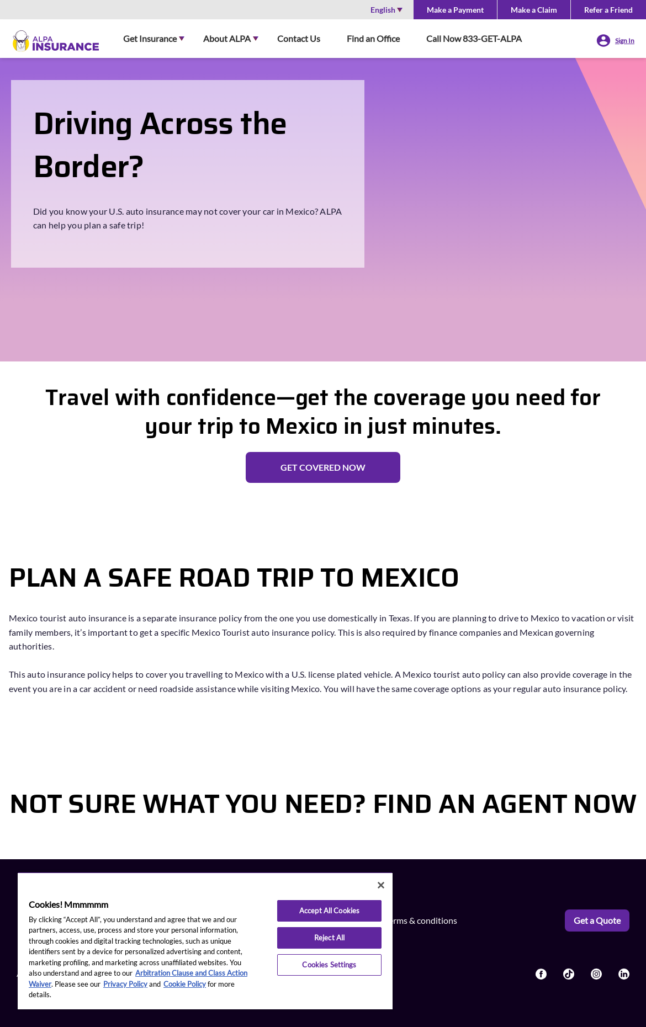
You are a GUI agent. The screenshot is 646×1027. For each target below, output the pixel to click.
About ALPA (227, 38)
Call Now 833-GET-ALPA (474, 38)
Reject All (329, 937)
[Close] (381, 885)
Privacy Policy (125, 984)
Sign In (624, 40)
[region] (205, 940)
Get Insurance (150, 38)
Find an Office (373, 38)
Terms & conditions (421, 920)
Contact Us (298, 38)
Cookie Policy (184, 984)
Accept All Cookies (329, 910)
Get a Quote (597, 920)
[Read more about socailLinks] (541, 974)
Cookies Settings (329, 964)
